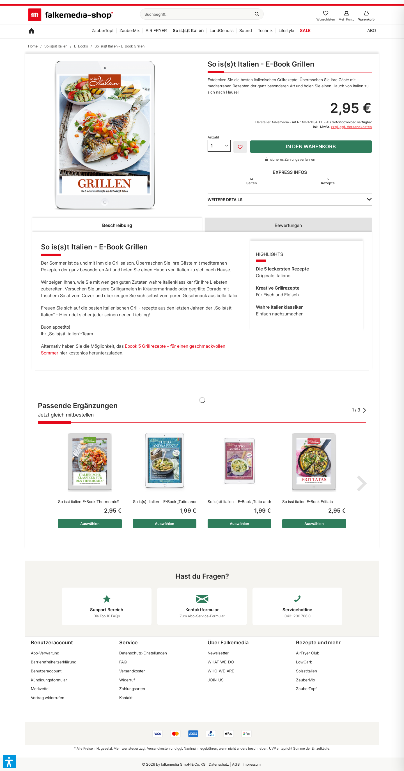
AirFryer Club (307, 653)
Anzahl (213, 137)
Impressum (252, 764)
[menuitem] (202, 14)
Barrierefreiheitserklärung (53, 661)
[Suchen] (257, 14)
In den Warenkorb (311, 146)
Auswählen (90, 523)
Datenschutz (219, 764)
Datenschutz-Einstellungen (143, 653)
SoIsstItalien (306, 670)
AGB (236, 764)
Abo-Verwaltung (45, 653)
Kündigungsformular (49, 679)
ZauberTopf (306, 688)
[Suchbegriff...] (202, 14)
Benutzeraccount (46, 670)
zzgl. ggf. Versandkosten (351, 127)
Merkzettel (40, 688)
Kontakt (125, 697)
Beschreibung (117, 225)
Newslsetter (218, 653)
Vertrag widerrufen (47, 697)
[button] (9, 761)
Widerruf (127, 679)
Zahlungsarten (132, 688)
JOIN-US (216, 679)
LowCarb (304, 661)
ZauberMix (305, 679)
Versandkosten (132, 670)
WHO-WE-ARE (221, 670)
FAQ (123, 661)
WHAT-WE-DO (221, 661)
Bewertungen (288, 225)
